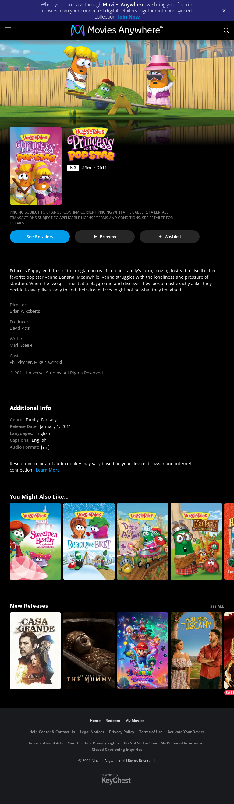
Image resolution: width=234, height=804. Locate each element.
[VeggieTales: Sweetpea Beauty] (35, 541)
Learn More (48, 470)
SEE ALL (217, 606)
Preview (104, 236)
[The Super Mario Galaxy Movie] (142, 650)
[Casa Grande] (35, 650)
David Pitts (20, 328)
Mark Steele (21, 345)
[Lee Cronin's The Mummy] (89, 650)
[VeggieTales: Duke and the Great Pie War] (142, 541)
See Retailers (40, 236)
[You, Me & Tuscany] (196, 650)
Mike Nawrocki (48, 362)
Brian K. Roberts (25, 311)
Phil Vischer (21, 362)
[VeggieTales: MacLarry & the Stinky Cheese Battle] (196, 541)
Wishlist (169, 236)
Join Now (129, 16)
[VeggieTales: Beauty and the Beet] (89, 541)
